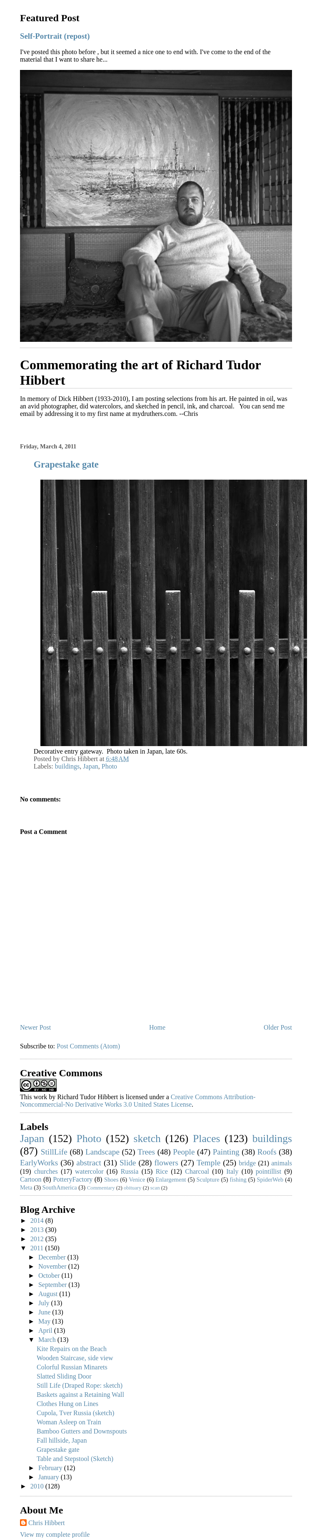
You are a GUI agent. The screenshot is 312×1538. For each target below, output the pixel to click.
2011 (37, 1248)
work (40, 1096)
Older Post (278, 1027)
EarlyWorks (39, 1162)
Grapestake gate (66, 464)
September (53, 1284)
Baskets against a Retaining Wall (80, 1394)
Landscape (102, 1151)
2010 (37, 1486)
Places (206, 1138)
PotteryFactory (72, 1179)
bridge (247, 1163)
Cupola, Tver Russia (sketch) (75, 1412)
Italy (232, 1171)
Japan (90, 766)
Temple (208, 1162)
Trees (146, 1151)
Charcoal (197, 1171)
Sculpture (208, 1179)
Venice (137, 1179)
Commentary (101, 1188)
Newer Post (35, 1027)
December (52, 1257)
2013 (37, 1229)
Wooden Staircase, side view (75, 1357)
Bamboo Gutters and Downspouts (82, 1431)
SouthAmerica (59, 1187)
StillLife (54, 1151)
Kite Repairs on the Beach (72, 1348)
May (45, 1321)
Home (157, 1027)
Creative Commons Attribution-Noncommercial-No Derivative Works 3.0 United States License (137, 1100)
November (53, 1266)
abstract (88, 1162)
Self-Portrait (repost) (55, 36)
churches (46, 1171)
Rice (162, 1171)
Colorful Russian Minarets (72, 1367)
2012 (37, 1238)
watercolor (89, 1171)
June (45, 1312)
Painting (226, 1151)
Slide (128, 1162)
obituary (133, 1188)
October (50, 1275)
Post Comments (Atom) (88, 1046)
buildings (67, 766)
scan (155, 1188)
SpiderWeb (270, 1179)
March (47, 1339)
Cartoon (31, 1179)
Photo (109, 766)
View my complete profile (55, 1534)
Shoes (111, 1179)
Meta (26, 1187)
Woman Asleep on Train (69, 1422)
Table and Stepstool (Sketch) (75, 1458)
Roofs (267, 1151)
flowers (166, 1162)
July (44, 1303)
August (48, 1293)
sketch (146, 1138)
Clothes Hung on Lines (67, 1403)
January (49, 1477)
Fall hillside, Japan (62, 1440)
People (184, 1151)
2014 (37, 1220)
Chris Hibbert (46, 1522)
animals (281, 1163)
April (46, 1330)
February (51, 1467)
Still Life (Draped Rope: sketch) (79, 1385)
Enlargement (170, 1179)
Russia (130, 1171)
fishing (238, 1179)
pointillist (268, 1171)
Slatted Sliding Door (64, 1376)
